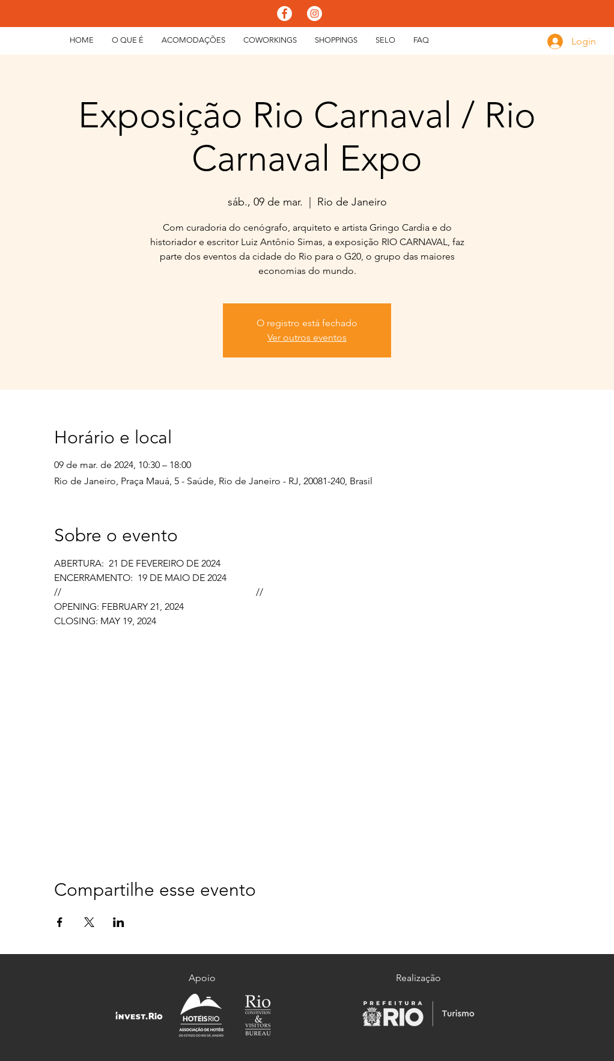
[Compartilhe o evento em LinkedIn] (118, 922)
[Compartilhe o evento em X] (89, 922)
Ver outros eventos (307, 337)
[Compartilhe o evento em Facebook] (59, 922)
